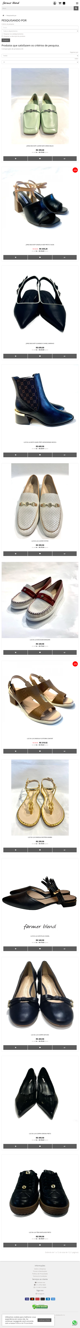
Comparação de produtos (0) (12, 49)
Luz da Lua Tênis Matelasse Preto (40, 1232)
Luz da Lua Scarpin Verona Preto (40, 1134)
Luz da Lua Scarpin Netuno (40, 1035)
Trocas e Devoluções (40, 1271)
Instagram (40, 1294)
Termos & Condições (40, 1276)
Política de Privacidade (40, 1274)
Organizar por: (74, 52)
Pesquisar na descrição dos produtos (13, 36)
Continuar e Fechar (44, 1320)
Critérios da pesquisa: (8, 24)
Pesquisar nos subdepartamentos (12, 34)
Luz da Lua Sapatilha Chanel (40, 936)
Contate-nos (40, 1282)
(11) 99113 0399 (40, 1287)
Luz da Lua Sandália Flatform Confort (40, 738)
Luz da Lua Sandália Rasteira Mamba (40, 837)
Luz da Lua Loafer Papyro (39, 541)
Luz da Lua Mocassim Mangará (40, 640)
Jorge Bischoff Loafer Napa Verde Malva (40, 146)
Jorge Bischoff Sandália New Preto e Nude (40, 245)
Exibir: (76, 59)
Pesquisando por (11, 15)
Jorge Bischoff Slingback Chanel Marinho (40, 343)
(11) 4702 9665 (40, 1285)
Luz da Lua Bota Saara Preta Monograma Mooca (40, 442)
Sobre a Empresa (40, 1269)
